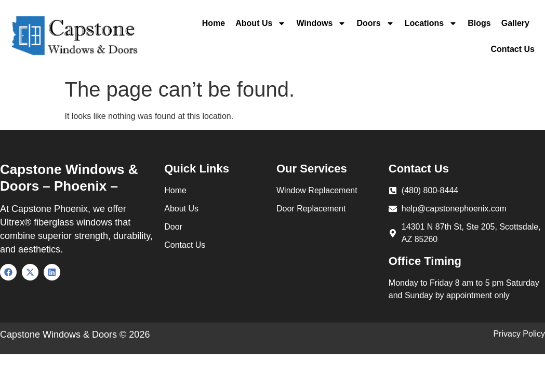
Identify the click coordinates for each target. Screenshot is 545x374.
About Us (260, 23)
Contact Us (513, 49)
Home (213, 23)
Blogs (479, 23)
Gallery (515, 23)
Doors (375, 23)
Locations (431, 23)
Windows (321, 23)
